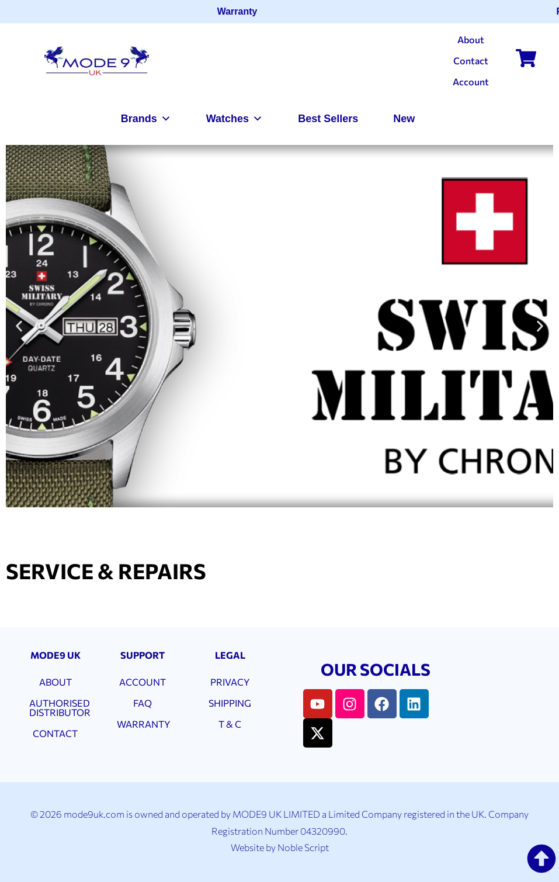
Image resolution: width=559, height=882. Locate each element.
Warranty (240, 11)
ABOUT (55, 681)
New (404, 118)
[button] (19, 326)
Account (471, 81)
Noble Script (303, 847)
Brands (146, 118)
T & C (229, 723)
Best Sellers (328, 118)
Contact (470, 60)
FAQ (142, 702)
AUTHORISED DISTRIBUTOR (60, 707)
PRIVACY (229, 681)
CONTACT (55, 733)
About (470, 39)
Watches (234, 118)
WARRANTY (143, 723)
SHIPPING (230, 702)
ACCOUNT (142, 681)
